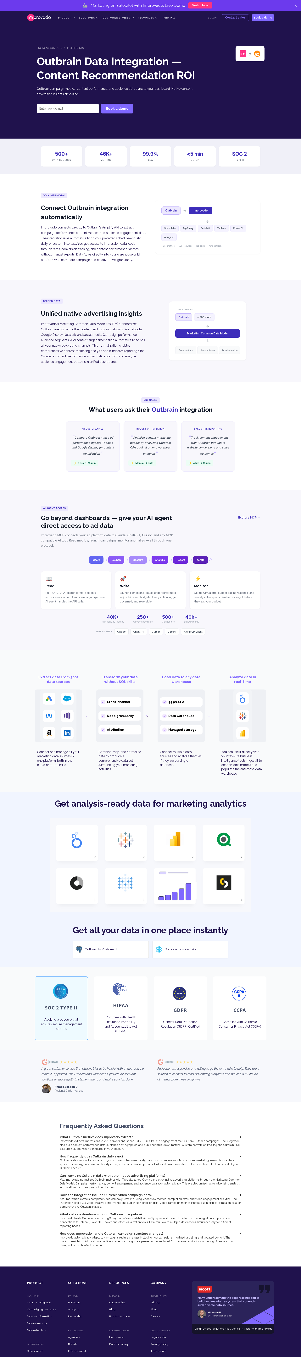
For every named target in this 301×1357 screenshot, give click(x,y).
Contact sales (235, 17)
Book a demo (263, 17)
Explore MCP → (249, 517)
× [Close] (295, 5)
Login (212, 17)
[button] (66, 18)
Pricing (169, 17)
